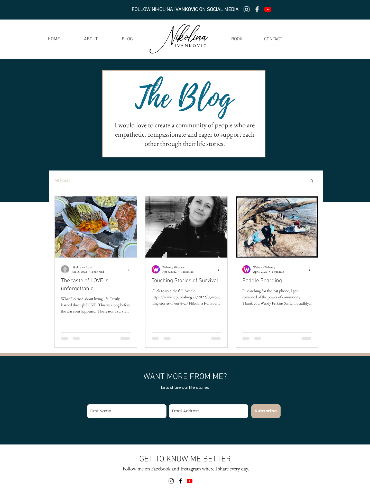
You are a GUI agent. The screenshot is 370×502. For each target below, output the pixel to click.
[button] (311, 181)
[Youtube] (268, 9)
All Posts (62, 180)
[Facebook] (257, 9)
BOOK (237, 39)
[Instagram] (247, 9)
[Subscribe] (266, 411)
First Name (96, 400)
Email (174, 400)
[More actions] (130, 269)
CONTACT (273, 39)
